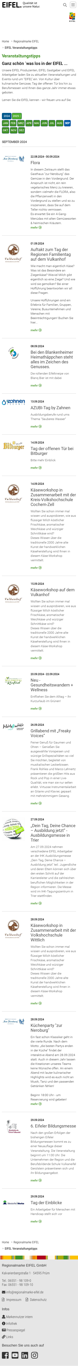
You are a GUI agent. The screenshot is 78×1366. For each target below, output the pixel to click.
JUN (44, 123)
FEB (13, 123)
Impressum (13, 1300)
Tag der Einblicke (46, 1202)
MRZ (21, 123)
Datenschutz (38, 1300)
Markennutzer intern (17, 1317)
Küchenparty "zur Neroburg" (46, 1028)
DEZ (21, 130)
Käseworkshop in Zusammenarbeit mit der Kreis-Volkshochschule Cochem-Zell (53, 497)
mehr (34, 227)
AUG (59, 123)
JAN (5, 123)
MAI (36, 123)
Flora (35, 162)
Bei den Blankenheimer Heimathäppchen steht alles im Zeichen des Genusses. (52, 359)
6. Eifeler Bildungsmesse (53, 1126)
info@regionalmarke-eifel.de (22, 1292)
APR (29, 123)
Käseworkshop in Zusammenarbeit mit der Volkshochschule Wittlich (53, 933)
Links (7, 1337)
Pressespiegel (13, 1330)
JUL (52, 123)
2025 (16, 116)
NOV (13, 130)
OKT (5, 130)
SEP (67, 123)
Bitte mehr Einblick (43, 460)
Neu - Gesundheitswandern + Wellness (52, 685)
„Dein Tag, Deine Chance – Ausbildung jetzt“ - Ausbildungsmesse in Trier (53, 833)
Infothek (9, 1323)
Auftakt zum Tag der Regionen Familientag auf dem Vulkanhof (51, 254)
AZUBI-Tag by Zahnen (50, 407)
